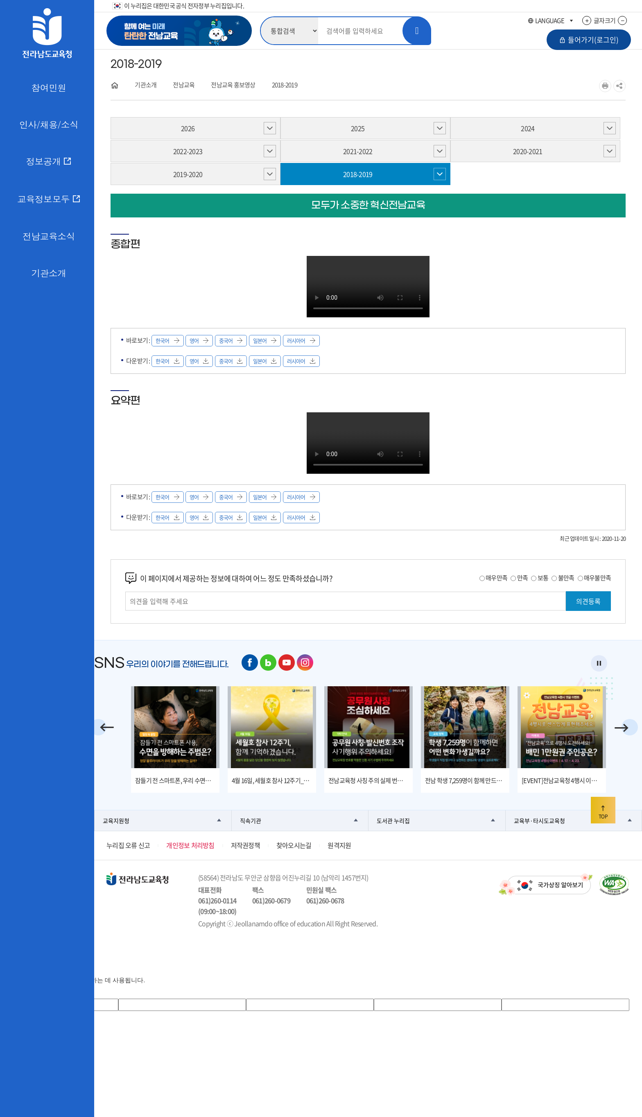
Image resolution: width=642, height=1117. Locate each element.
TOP (603, 812)
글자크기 (604, 20)
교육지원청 (116, 820)
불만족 (566, 577)
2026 (187, 128)
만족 (522, 577)
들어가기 (589, 39)
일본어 (265, 340)
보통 (543, 577)
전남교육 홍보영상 (233, 84)
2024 (527, 128)
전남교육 (183, 84)
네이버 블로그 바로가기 (268, 662)
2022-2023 (187, 151)
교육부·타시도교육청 (539, 820)
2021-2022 (357, 151)
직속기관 (250, 820)
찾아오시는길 (294, 845)
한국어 (167, 340)
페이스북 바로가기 (250, 662)
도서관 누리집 (393, 820)
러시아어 (301, 340)
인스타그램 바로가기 (305, 662)
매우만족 (496, 577)
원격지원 (339, 845)
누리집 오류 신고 (128, 845)
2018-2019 (284, 84)
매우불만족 (597, 577)
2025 (357, 128)
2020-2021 (527, 151)
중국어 (231, 340)
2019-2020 (187, 174)
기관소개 (145, 84)
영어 (199, 340)
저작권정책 (245, 845)
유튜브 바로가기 (286, 662)
